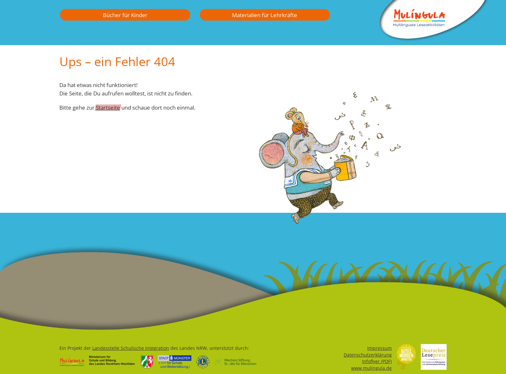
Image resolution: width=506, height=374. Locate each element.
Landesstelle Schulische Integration (130, 348)
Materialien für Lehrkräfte (264, 15)
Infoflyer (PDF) (377, 361)
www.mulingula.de (371, 368)
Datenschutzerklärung (368, 355)
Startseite (108, 107)
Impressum (379, 348)
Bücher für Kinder (125, 15)
